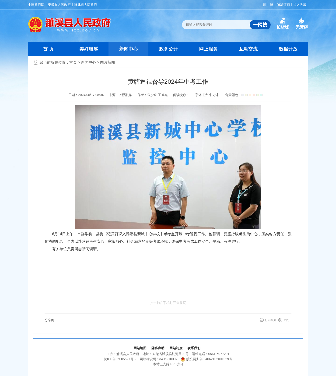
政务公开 (168, 49)
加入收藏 (299, 5)
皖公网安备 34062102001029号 (206, 359)
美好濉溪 (88, 49)
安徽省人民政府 (59, 5)
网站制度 (175, 348)
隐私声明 (157, 348)
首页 (73, 62)
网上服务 (208, 49)
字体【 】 (207, 95)
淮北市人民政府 (85, 5)
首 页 (48, 49)
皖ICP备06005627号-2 (120, 359)
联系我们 (193, 348)
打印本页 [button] (270, 320)
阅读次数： (181, 95)
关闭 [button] (286, 320)
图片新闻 (107, 62)
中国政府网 (36, 5)
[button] (282, 24)
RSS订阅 (283, 5)
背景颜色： (245, 95)
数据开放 (288, 49)
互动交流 (248, 49)
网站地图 (140, 348)
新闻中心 (128, 49)
